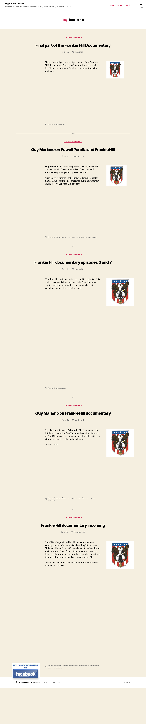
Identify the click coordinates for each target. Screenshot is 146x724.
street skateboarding (61, 704)
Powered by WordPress (53, 719)
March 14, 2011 (79, 171)
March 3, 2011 (79, 291)
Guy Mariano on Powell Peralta (66, 252)
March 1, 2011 (79, 449)
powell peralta (83, 252)
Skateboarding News (73, 38)
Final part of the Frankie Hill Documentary (73, 48)
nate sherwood (61, 132)
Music (128, 5)
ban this (50, 702)
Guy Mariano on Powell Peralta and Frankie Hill (73, 160)
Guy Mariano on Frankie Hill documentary (73, 438)
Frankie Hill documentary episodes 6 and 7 (73, 280)
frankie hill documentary (64, 527)
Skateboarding (116, 5)
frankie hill (51, 132)
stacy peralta (93, 252)
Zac (67, 60)
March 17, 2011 (79, 60)
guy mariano (78, 527)
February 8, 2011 (79, 569)
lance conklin (87, 527)
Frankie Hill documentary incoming (73, 558)
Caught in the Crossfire (16, 4)
